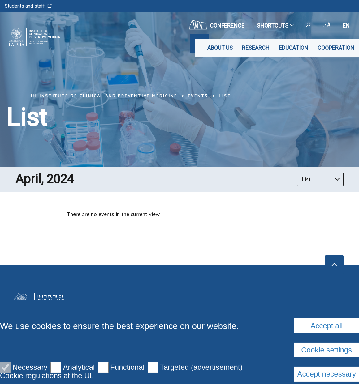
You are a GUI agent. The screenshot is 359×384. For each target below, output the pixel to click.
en (346, 25)
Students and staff (28, 6)
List (225, 96)
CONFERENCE (216, 24)
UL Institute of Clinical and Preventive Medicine (104, 96)
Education (293, 48)
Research (256, 48)
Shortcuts (275, 25)
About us (220, 48)
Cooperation (336, 48)
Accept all (326, 374)
